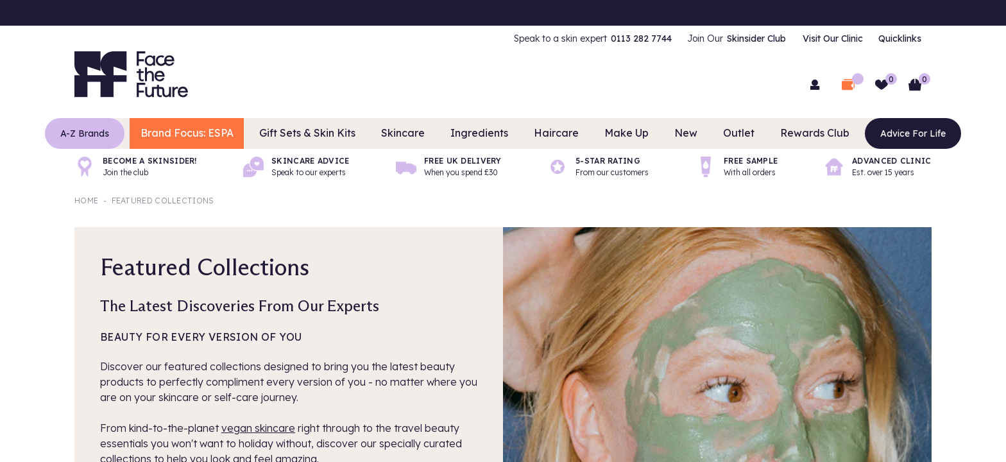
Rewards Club (789, 133)
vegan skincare (258, 428)
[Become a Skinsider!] (135, 167)
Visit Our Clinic (833, 38)
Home (86, 200)
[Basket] (915, 85)
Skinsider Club (756, 38)
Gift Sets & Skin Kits (330, 133)
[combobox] (503, 83)
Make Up (618, 133)
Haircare (554, 133)
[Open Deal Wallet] (848, 85)
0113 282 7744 (641, 38)
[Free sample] (736, 167)
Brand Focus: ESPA (216, 133)
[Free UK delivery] (448, 167)
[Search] (670, 83)
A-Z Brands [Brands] (114, 133)
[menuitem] (593, 38)
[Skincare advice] (296, 167)
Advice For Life (883, 133)
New (673, 133)
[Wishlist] (881, 85)
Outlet (722, 133)
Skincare (416, 133)
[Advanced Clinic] (878, 167)
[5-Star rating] (598, 167)
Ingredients (485, 133)
